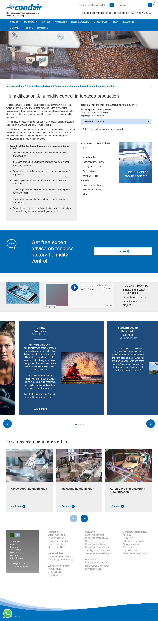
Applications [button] (61, 22)
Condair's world (101, 22)
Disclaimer (53, 575)
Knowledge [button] (128, 22)
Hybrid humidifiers (56, 544)
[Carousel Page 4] (83, 424)
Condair (24, 6)
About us (28, 28)
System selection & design (98, 553)
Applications (17, 86)
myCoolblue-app (93, 569)
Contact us (42, 28)
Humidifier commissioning (97, 547)
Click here (122, 251)
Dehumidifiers (30, 22)
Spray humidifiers (56, 538)
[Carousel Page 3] (80, 424)
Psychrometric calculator (97, 566)
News (116, 22)
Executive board (130, 550)
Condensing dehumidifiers (60, 559)
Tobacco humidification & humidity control (103, 129)
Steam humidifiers (56, 535)
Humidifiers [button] (14, 22)
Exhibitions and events (133, 541)
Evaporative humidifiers (59, 541)
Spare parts (90, 541)
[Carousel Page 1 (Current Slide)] (76, 424)
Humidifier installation (95, 544)
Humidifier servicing (94, 535)
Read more (40, 409)
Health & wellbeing (80, 22)
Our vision (128, 547)
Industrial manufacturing (39, 86)
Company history (131, 544)
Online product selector (96, 562)
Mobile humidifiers (56, 547)
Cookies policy (55, 572)
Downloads (14, 28)
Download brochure (116, 121)
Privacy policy (54, 569)
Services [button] (46, 22)
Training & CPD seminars (97, 550)
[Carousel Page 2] (78, 424)
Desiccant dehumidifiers (59, 556)
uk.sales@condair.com (19, 566)
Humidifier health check (96, 538)
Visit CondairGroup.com (134, 553)
